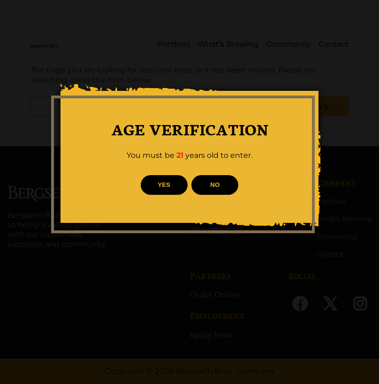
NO (215, 184)
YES (164, 184)
